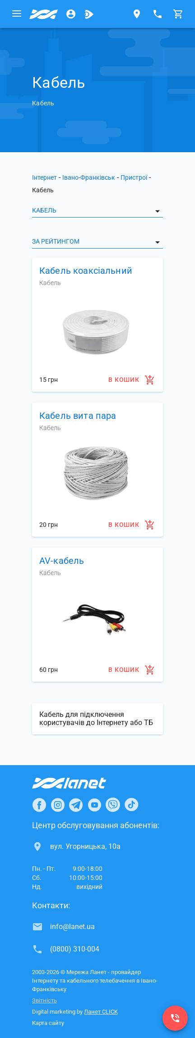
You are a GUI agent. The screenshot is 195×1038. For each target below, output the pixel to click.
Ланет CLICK (101, 1011)
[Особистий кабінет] (71, 14)
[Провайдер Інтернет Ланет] (79, 783)
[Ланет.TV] (89, 14)
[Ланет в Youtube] (94, 805)
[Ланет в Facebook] (39, 805)
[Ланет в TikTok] (131, 805)
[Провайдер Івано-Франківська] (44, 14)
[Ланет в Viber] (113, 805)
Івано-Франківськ (88, 177)
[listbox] (97, 210)
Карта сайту (48, 1023)
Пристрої (134, 177)
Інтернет (44, 177)
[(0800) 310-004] (175, 1018)
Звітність (44, 1000)
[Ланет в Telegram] (76, 805)
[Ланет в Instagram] (58, 805)
